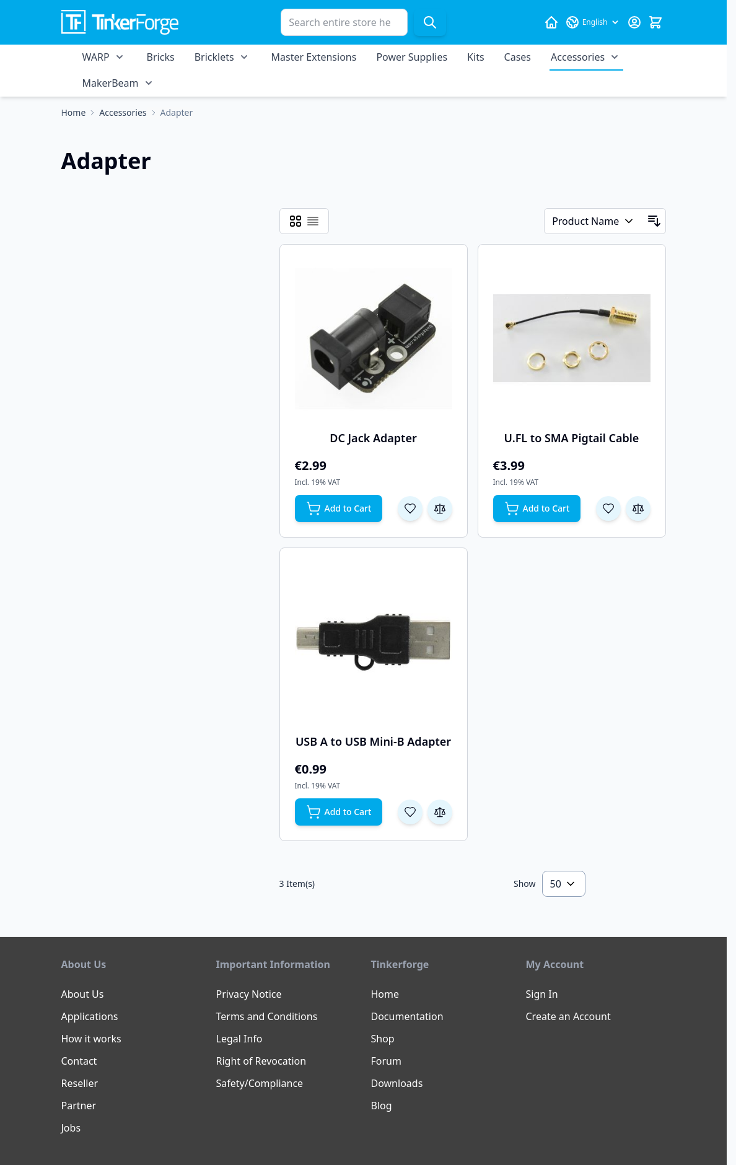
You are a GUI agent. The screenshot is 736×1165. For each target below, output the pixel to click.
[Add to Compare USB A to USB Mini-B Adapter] (439, 812)
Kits (475, 57)
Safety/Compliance (260, 1083)
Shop (383, 1038)
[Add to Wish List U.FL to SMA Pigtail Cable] (608, 508)
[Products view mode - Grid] (295, 221)
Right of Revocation (261, 1061)
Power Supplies (411, 57)
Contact (79, 1061)
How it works (91, 1038)
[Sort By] (593, 221)
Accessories (578, 57)
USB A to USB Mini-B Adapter (373, 741)
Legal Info (239, 1038)
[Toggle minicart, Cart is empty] (655, 22)
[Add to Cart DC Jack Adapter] (339, 508)
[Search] (430, 22)
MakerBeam (110, 83)
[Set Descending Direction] (654, 221)
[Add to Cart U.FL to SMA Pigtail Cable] (537, 508)
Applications (89, 1016)
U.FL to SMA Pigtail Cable (571, 437)
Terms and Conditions (267, 1016)
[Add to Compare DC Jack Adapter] (439, 508)
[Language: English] (593, 22)
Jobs (71, 1128)
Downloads (397, 1083)
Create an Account (568, 1016)
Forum (386, 1061)
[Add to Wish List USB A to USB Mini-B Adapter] (410, 812)
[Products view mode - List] (312, 221)
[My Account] (634, 22)
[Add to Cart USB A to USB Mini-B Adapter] (339, 812)
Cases (517, 57)
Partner (79, 1105)
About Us (82, 994)
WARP (96, 57)
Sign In (542, 994)
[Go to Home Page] (73, 113)
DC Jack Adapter (373, 437)
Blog (381, 1105)
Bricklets (214, 57)
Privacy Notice (249, 994)
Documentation (407, 1016)
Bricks (161, 57)
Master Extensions (314, 57)
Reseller (80, 1083)
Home (385, 994)
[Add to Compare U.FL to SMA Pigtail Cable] (638, 508)
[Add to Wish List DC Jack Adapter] (410, 508)
